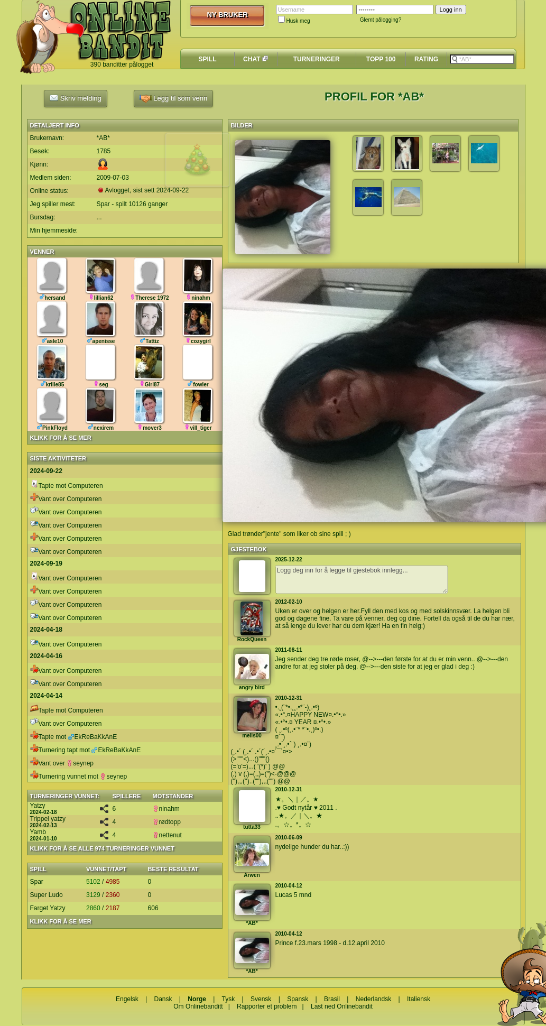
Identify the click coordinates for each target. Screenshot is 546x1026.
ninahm (166, 808)
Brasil (332, 999)
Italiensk (418, 999)
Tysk (228, 999)
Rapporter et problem (267, 1006)
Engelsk (127, 999)
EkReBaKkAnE (92, 737)
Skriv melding (75, 98)
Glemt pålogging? (380, 20)
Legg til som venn (174, 98)
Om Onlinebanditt (198, 1006)
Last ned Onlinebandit (342, 1006)
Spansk (297, 999)
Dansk (163, 999)
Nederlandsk (373, 999)
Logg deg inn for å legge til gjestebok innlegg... (361, 579)
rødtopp (167, 822)
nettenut (167, 835)
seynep (80, 763)
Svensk (261, 999)
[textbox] (482, 59)
